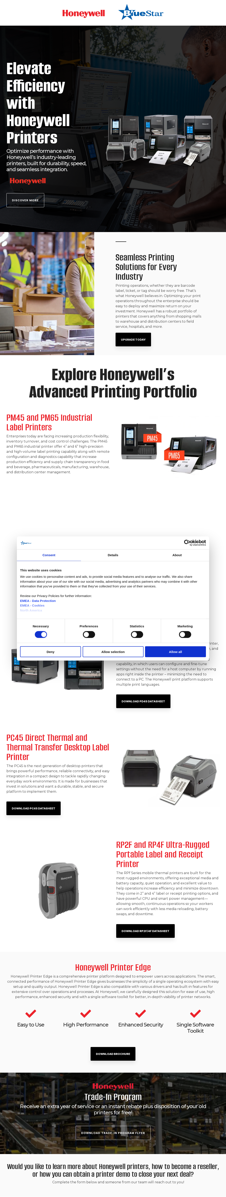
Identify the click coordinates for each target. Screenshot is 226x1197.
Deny (50, 651)
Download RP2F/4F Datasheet (145, 931)
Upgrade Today (133, 339)
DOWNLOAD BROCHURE (113, 1054)
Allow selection (113, 651)
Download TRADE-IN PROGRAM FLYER (113, 1133)
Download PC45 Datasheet (33, 808)
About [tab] (177, 555)
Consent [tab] (49, 555)
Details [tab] (113, 555)
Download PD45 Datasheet (143, 701)
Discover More (25, 200)
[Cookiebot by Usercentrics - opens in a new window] (187, 543)
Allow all (175, 651)
